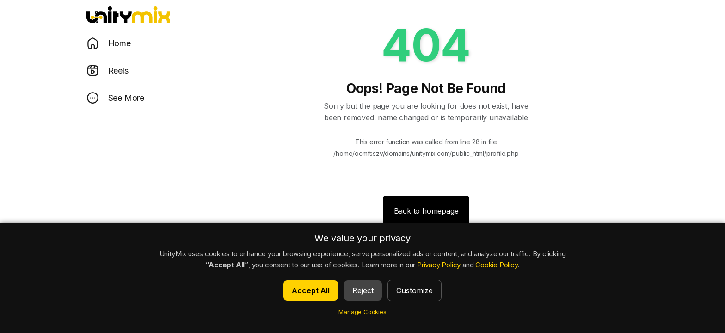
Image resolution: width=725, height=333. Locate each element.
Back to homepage (426, 211)
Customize (414, 290)
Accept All (311, 290)
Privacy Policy (439, 264)
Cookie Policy (496, 264)
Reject (363, 290)
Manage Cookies (362, 311)
